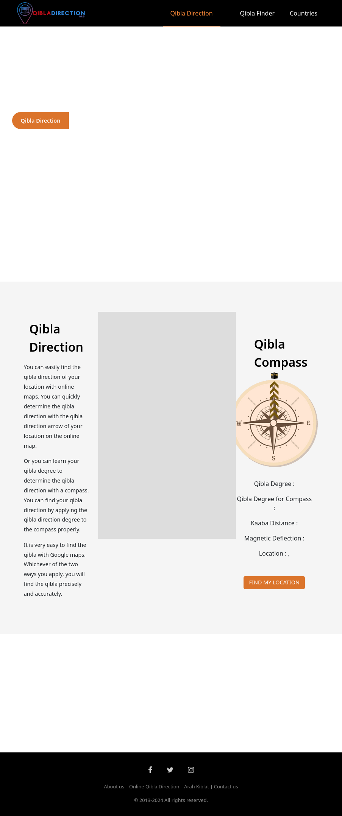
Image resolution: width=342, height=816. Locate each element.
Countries (303, 13)
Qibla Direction (191, 13)
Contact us (226, 786)
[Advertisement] (171, 223)
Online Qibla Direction (154, 786)
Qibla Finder (257, 13)
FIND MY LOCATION (274, 582)
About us (114, 786)
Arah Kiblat (196, 786)
